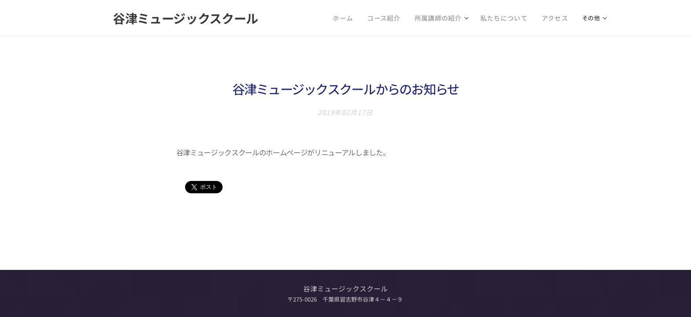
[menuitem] (317, 18)
